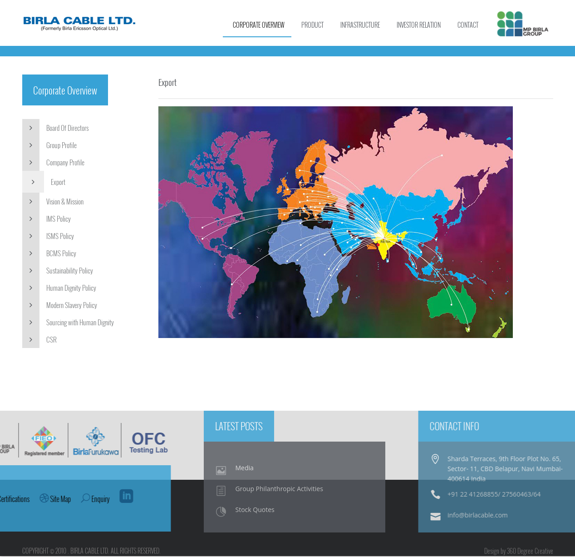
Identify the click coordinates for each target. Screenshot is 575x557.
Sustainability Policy (57, 271)
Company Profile (53, 163)
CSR (39, 340)
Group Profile (49, 145)
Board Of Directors (55, 128)
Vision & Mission (53, 202)
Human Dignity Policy (59, 288)
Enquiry (21, 500)
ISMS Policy (48, 236)
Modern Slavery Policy (59, 305)
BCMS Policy (49, 254)
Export (43, 183)
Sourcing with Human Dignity (68, 323)
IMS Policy (46, 219)
